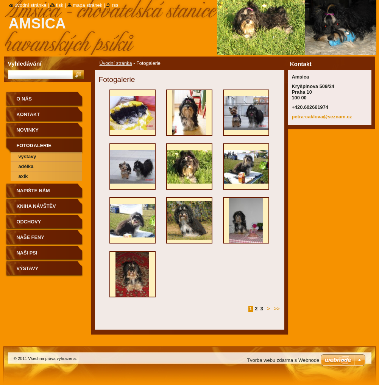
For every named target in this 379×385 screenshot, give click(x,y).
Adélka (26, 166)
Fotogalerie (34, 145)
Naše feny (30, 237)
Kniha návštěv (36, 206)
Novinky (28, 130)
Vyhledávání (25, 63)
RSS (115, 5)
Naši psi (27, 253)
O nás (24, 99)
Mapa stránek (88, 5)
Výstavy (27, 156)
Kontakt (28, 114)
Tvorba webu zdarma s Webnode (283, 360)
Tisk (59, 5)
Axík (23, 176)
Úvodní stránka (116, 63)
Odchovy (29, 222)
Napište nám (33, 190)
